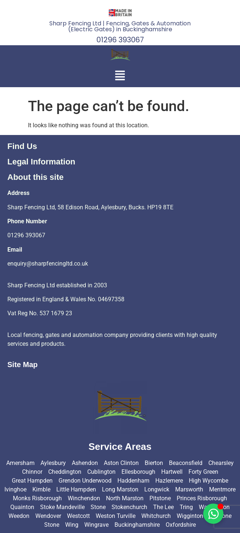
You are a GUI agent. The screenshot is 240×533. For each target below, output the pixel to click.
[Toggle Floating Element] (213, 514)
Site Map (22, 364)
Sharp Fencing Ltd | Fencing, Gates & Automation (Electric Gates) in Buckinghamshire (120, 26)
